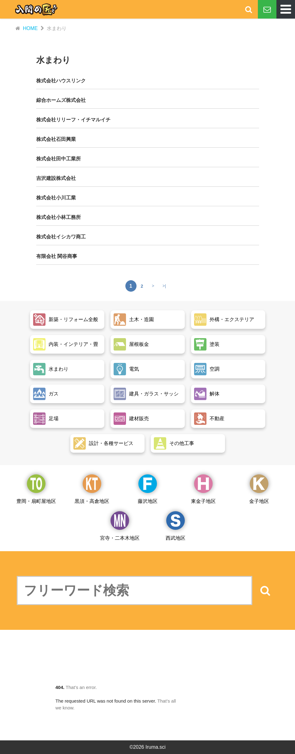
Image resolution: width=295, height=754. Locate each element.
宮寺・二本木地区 (120, 526)
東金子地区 (203, 489)
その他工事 (174, 443)
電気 (126, 369)
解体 (206, 394)
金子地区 (259, 489)
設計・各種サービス (103, 443)
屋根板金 (131, 344)
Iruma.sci (155, 747)
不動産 (209, 418)
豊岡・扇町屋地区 (36, 489)
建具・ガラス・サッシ (146, 394)
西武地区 (175, 526)
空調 (206, 369)
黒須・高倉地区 (92, 489)
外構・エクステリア (224, 319)
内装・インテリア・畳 (65, 344)
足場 (46, 418)
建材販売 (131, 418)
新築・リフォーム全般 (65, 319)
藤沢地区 (148, 489)
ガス (46, 394)
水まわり (50, 369)
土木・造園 (134, 319)
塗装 (206, 344)
